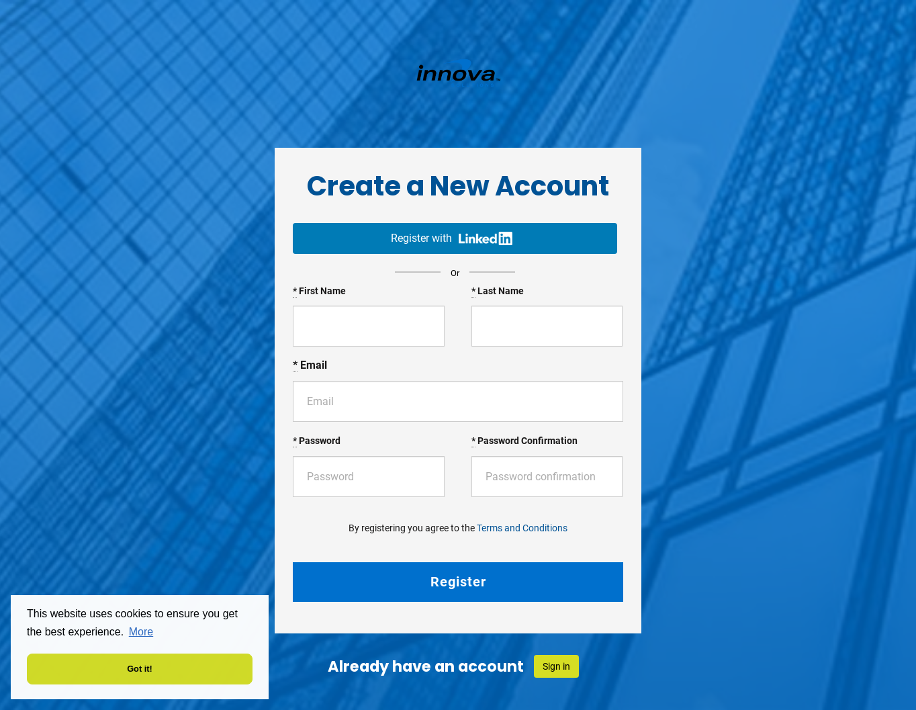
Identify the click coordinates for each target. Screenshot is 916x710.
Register (458, 582)
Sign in (556, 666)
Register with (451, 238)
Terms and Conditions (522, 528)
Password (316, 441)
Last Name (497, 291)
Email (310, 365)
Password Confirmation (524, 441)
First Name (319, 291)
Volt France (458, 72)
